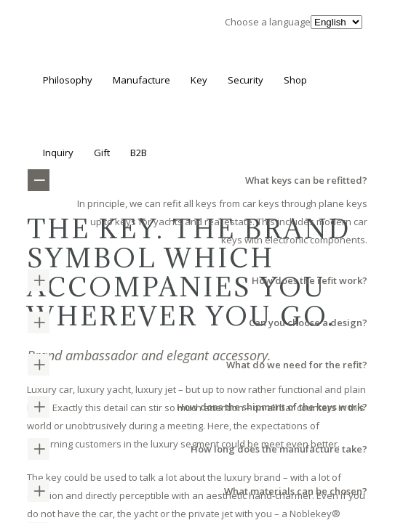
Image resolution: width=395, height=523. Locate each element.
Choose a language (268, 21)
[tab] (197, 280)
